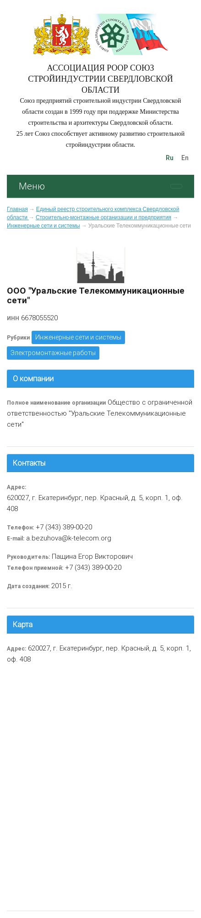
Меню (32, 186)
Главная (17, 209)
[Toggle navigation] (176, 186)
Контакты (29, 462)
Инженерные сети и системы (43, 226)
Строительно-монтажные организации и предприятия (103, 217)
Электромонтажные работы (53, 353)
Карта (23, 624)
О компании (33, 378)
